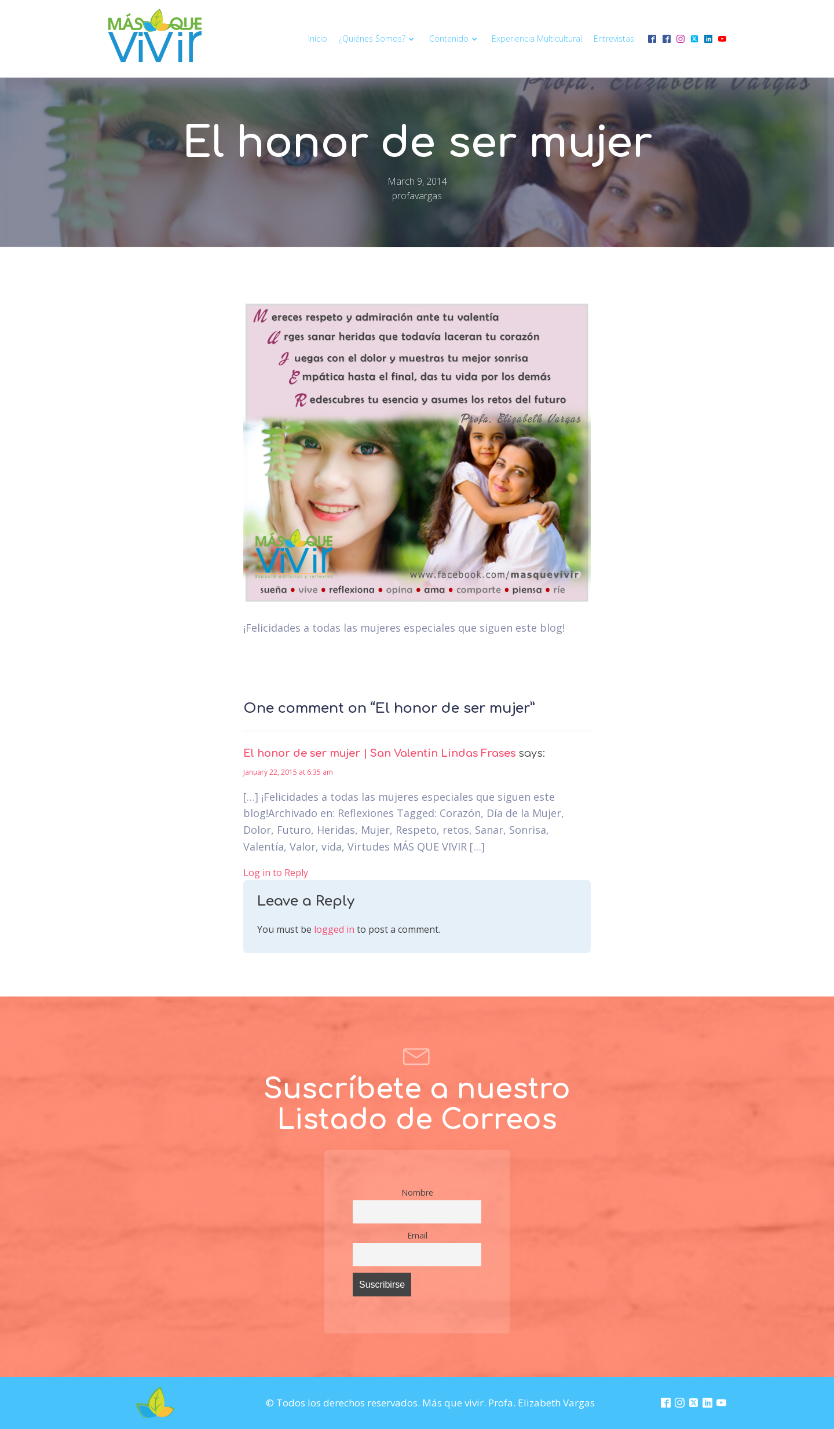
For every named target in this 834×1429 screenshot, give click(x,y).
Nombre (417, 1192)
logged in (334, 929)
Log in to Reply (275, 872)
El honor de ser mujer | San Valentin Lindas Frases (379, 753)
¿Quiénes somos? (378, 38)
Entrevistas (614, 38)
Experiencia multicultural (537, 38)
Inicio (317, 38)
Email (417, 1235)
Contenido (454, 38)
